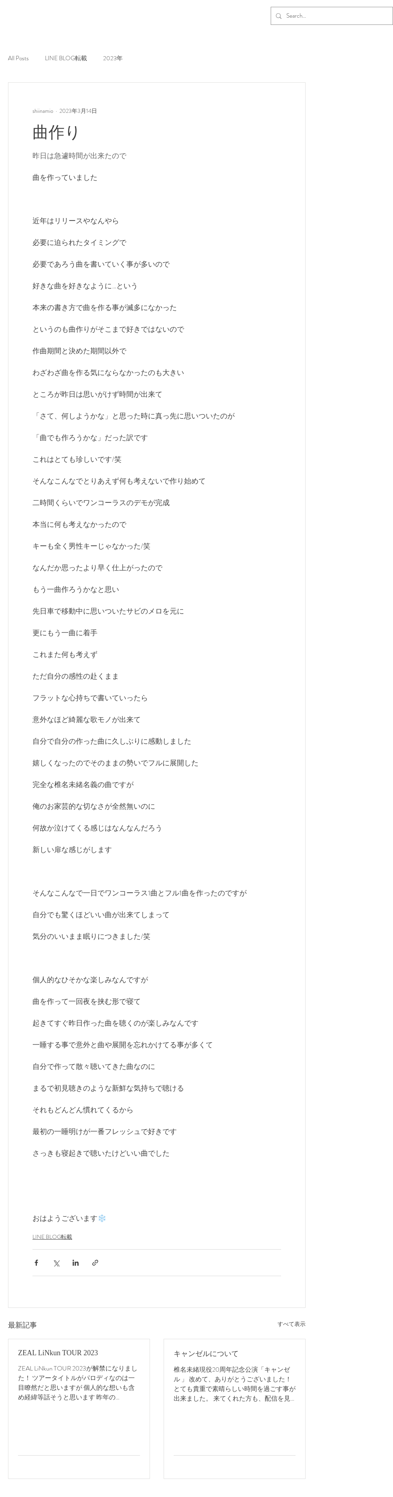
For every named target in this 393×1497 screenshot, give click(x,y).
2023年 (113, 58)
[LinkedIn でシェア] (75, 1263)
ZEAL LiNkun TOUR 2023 (58, 1353)
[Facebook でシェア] (36, 1263)
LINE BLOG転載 (66, 58)
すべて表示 (292, 1324)
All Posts (18, 58)
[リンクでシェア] (95, 1263)
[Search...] (331, 15)
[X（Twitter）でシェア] (56, 1263)
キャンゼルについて (206, 1354)
